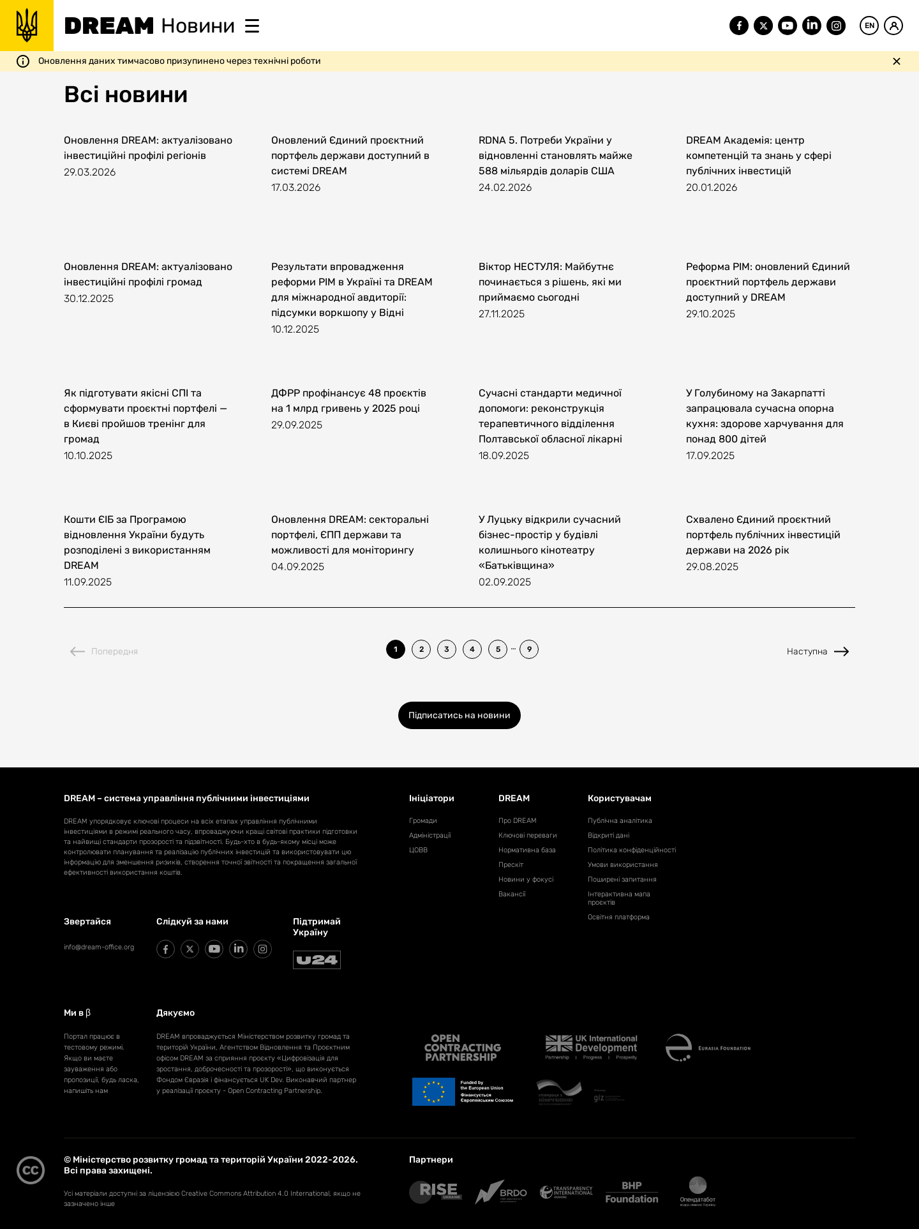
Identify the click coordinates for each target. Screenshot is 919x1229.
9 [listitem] (529, 649)
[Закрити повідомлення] (897, 61)
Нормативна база (527, 850)
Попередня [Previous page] (104, 651)
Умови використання (623, 865)
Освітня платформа (619, 917)
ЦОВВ (418, 850)
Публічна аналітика (620, 821)
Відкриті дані (608, 835)
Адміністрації (430, 835)
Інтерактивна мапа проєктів (619, 898)
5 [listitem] (498, 649)
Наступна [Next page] (818, 651)
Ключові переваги (527, 835)
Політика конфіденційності (632, 850)
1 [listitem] (396, 649)
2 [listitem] (421, 649)
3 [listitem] (446, 649)
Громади (423, 821)
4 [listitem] (472, 649)
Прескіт (510, 865)
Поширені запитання (622, 879)
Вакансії (511, 894)
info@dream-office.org (99, 947)
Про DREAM (517, 821)
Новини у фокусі (525, 879)
